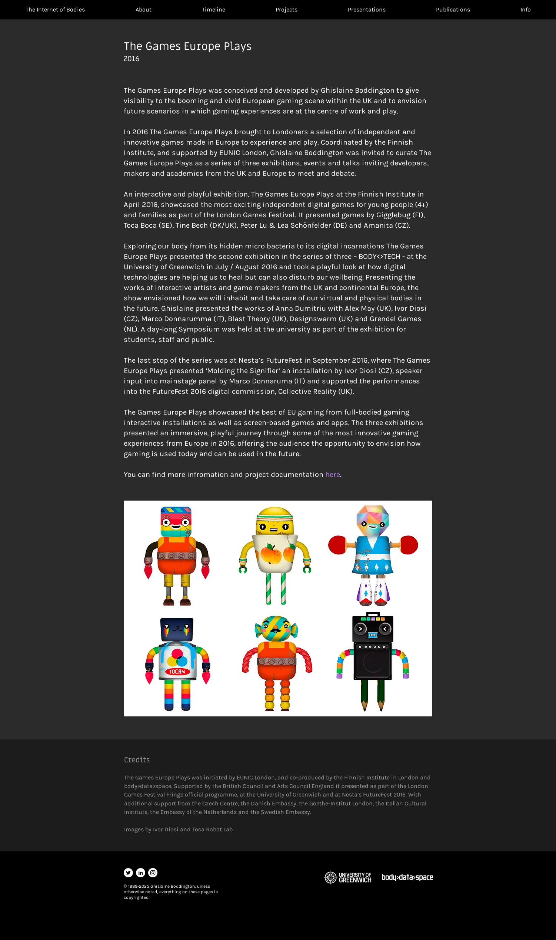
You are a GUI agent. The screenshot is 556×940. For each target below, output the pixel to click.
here (332, 474)
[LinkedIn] (140, 872)
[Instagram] (152, 872)
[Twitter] (128, 872)
